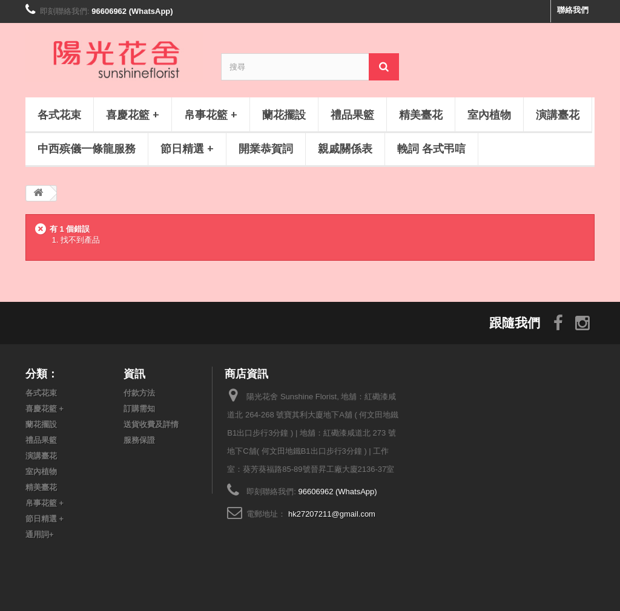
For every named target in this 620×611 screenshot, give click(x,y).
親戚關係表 (345, 148)
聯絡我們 (573, 10)
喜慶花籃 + (132, 114)
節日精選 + (187, 148)
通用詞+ (39, 534)
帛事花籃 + (210, 114)
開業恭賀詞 (266, 148)
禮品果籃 (352, 114)
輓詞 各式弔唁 (431, 148)
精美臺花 (421, 114)
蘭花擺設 (284, 114)
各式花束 (59, 114)
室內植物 (489, 114)
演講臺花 (557, 114)
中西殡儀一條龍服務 (87, 148)
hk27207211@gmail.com (331, 513)
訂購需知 (139, 408)
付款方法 (139, 392)
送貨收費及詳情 (151, 424)
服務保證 (139, 440)
